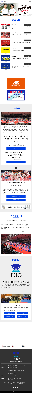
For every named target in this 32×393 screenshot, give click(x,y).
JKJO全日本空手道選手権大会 (13, 367)
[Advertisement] (16, 332)
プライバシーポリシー (22, 365)
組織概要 (9, 378)
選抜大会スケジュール (16, 196)
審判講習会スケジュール (22, 316)
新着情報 (9, 365)
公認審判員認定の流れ (10, 316)
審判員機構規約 (21, 383)
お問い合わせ (14, 365)
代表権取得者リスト (16, 199)
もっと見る (16, 72)
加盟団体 (20, 378)
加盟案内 (23, 231)
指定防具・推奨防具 (20, 370)
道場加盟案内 (14, 375)
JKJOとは (8, 231)
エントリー (16, 148)
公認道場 (22, 313)
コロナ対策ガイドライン (12, 373)
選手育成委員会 (10, 379)
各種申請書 (20, 375)
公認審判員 (10, 313)
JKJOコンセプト (15, 378)
